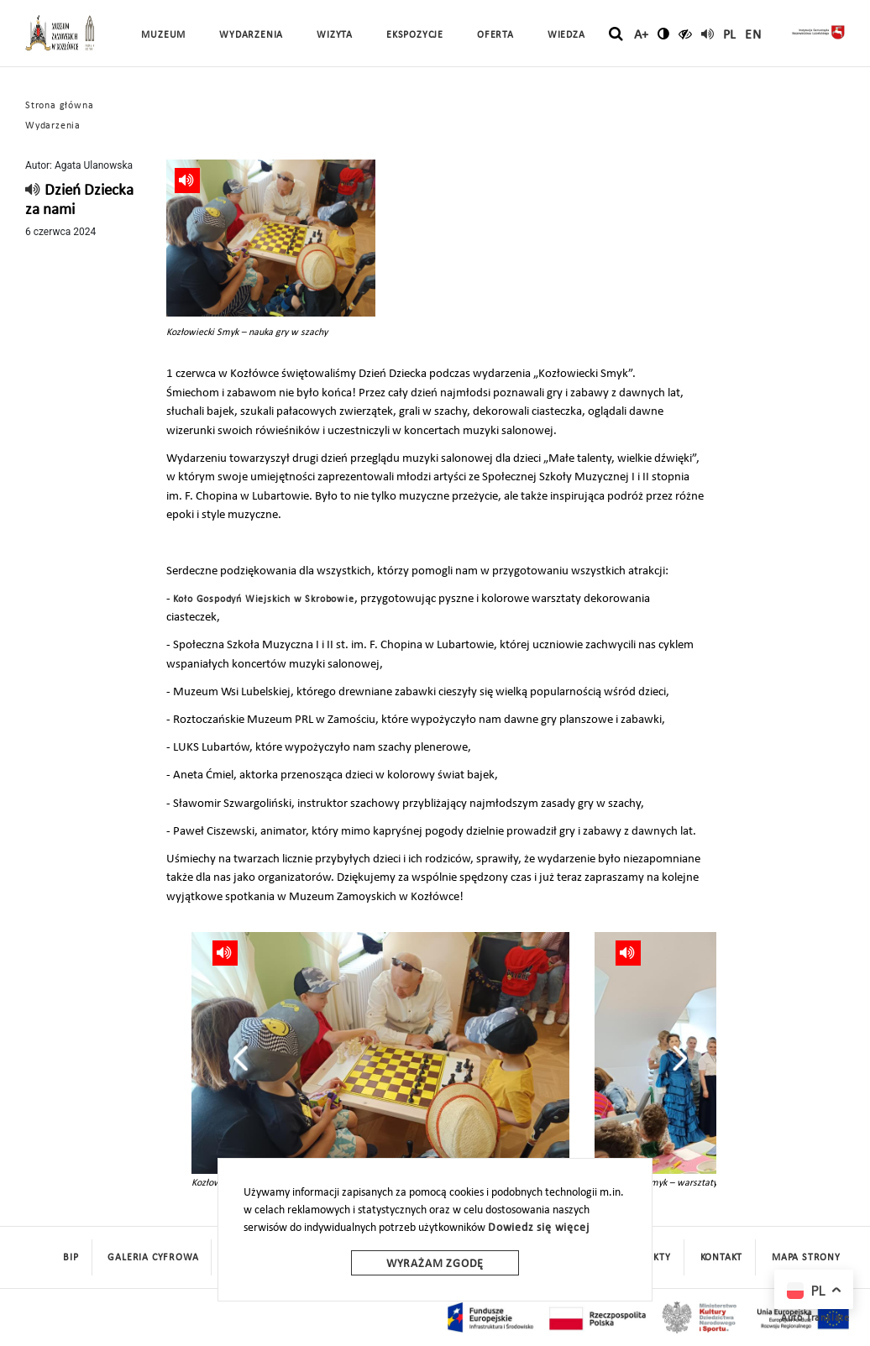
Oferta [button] (495, 35)
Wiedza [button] (566, 35)
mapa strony (806, 1258)
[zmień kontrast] (664, 33)
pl (730, 35)
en (753, 35)
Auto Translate (815, 1318)
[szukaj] (616, 34)
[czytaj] (686, 33)
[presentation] (240, 1058)
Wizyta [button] (335, 35)
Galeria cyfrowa (152, 1258)
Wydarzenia (251, 35)
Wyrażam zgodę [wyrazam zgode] (435, 1264)
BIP (70, 1258)
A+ (642, 35)
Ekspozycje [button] (414, 35)
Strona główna (59, 106)
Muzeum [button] (163, 35)
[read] (708, 33)
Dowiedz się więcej (538, 1228)
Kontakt (721, 1258)
